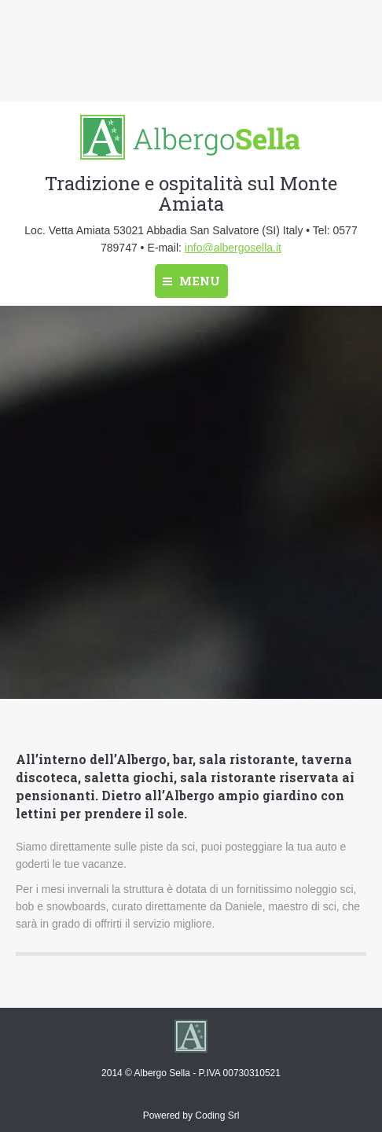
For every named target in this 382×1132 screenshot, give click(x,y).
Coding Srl (217, 1115)
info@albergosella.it (233, 247)
